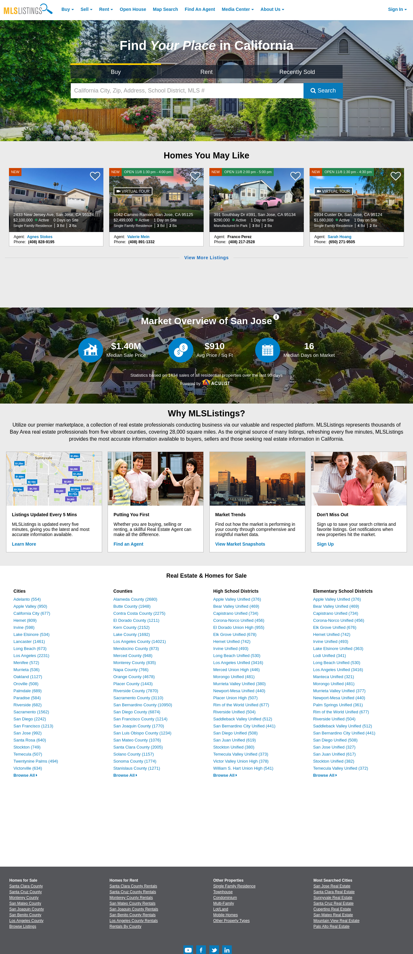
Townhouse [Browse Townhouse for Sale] (223, 892)
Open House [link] (133, 9)
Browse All (25, 775)
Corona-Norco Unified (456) (238, 620)
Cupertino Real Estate (332, 909)
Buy (65, 9)
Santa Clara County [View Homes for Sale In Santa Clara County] (26, 886)
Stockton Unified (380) (234, 747)
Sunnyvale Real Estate (332, 897)
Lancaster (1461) (29, 641)
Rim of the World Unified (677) (241, 704)
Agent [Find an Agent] (200, 9)
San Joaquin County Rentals (133, 909)
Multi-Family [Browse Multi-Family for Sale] (223, 903)
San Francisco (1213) (33, 726)
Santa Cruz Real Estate (333, 903)
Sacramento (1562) (31, 711)
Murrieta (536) (26, 669)
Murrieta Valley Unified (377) (339, 690)
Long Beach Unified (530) (236, 655)
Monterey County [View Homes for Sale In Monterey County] (23, 897)
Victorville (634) (27, 768)
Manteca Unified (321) (333, 676)
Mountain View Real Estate (336, 920)
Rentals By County (125, 926)
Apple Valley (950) (30, 606)
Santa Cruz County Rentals (132, 892)
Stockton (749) (27, 747)
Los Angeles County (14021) (139, 641)
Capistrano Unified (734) (235, 613)
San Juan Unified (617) (334, 754)
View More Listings (206, 257)
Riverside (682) (27, 704)
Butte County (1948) (131, 606)
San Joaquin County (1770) (138, 726)
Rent (104, 9)
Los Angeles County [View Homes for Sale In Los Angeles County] (26, 920)
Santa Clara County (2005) (138, 747)
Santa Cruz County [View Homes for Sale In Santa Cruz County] (25, 892)
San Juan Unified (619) (234, 740)
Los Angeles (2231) (31, 655)
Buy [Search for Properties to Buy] (116, 72)
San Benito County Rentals (132, 915)
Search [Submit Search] (323, 90)
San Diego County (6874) (136, 711)
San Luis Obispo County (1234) (142, 733)
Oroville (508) (25, 683)
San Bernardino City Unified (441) (244, 726)
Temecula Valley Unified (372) (340, 768)
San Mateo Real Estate (333, 915)
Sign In (395, 9)
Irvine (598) (24, 627)
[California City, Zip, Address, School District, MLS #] (187, 91)
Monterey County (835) (134, 662)
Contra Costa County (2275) (139, 613)
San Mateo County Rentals (132, 903)
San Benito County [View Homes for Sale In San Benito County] (25, 915)
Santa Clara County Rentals (133, 886)
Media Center (236, 9)
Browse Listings (22, 926)
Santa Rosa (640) (29, 740)
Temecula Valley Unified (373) (240, 754)
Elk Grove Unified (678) (234, 634)
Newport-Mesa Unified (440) (239, 690)
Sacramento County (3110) (138, 697)
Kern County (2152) (131, 627)
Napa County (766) (131, 669)
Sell (85, 9)
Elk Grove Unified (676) (334, 627)
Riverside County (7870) (135, 690)
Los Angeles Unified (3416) (238, 662)
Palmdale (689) (27, 690)
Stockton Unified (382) (333, 761)
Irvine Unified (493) (230, 648)
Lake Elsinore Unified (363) (338, 648)
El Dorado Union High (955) (238, 627)
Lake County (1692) (131, 634)
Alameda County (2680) (135, 599)
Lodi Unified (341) (329, 655)
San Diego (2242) (29, 719)
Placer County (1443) (133, 683)
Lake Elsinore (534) (31, 634)
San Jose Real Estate (331, 886)
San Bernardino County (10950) (142, 704)
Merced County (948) (132, 655)
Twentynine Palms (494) (35, 761)
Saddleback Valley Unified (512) (242, 719)
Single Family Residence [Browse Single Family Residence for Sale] (234, 886)
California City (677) (31, 613)
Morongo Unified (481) (234, 676)
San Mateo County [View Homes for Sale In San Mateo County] (25, 903)
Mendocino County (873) (136, 648)
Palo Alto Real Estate (331, 926)
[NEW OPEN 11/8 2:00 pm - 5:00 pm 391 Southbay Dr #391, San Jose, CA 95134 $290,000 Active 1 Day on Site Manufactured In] (256, 200)
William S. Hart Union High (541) (243, 768)
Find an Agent (128, 544)
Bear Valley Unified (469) (236, 606)
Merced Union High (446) (236, 669)
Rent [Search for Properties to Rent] (206, 72)
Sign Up (325, 544)
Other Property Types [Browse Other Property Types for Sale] (231, 920)
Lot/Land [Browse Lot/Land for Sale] (220, 909)
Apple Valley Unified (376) (237, 599)
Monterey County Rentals (131, 897)
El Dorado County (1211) (136, 620)
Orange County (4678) (134, 676)
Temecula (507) (27, 754)
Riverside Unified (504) (234, 711)
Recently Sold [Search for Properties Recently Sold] (297, 72)
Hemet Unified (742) (231, 641)
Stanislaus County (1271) (136, 768)
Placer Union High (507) (235, 697)
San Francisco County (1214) (140, 719)
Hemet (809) (24, 620)
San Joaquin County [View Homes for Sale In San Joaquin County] (26, 909)
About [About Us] (270, 9)
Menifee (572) (26, 662)
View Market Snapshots (240, 544)
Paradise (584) (27, 697)
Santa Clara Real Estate (334, 892)
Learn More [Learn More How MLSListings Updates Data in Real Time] (24, 544)
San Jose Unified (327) (334, 747)
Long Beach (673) (29, 648)
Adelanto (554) (27, 599)
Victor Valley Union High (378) (241, 761)
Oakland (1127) (27, 676)
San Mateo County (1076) (137, 740)
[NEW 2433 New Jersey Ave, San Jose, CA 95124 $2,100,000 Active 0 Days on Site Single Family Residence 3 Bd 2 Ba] (56, 200)
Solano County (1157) (133, 754)
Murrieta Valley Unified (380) (239, 683)
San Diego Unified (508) (235, 733)
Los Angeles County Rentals (133, 920)
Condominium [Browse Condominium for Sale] (225, 897)
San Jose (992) (27, 733)
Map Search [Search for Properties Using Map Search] (165, 9)
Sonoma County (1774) (134, 761)
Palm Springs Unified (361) (338, 704)
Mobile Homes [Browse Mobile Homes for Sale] (225, 915)
